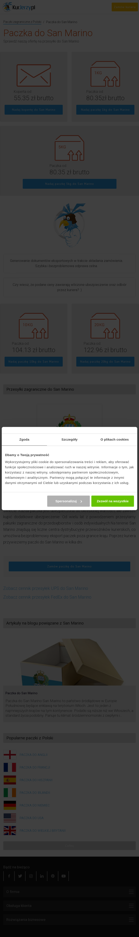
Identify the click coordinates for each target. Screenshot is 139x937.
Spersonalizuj (68, 501)
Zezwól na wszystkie (113, 501)
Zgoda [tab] (24, 439)
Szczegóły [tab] (69, 439)
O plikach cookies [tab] (115, 439)
